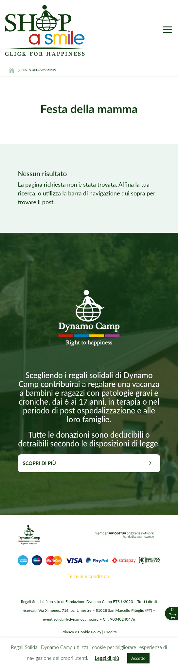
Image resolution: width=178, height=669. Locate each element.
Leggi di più (107, 658)
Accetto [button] (138, 658)
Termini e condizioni (88, 576)
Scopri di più (39, 463)
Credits (110, 631)
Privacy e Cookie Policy (81, 631)
